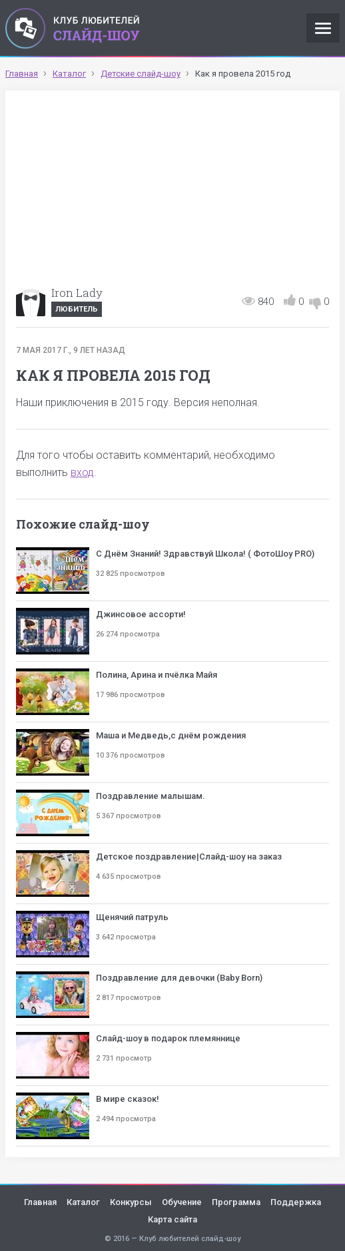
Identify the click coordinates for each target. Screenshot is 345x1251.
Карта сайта (172, 1219)
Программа (236, 1202)
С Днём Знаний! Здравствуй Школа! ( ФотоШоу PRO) (205, 554)
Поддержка (295, 1202)
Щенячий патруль (132, 917)
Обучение (182, 1202)
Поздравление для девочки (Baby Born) (179, 978)
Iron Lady (77, 292)
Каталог (83, 1202)
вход (82, 472)
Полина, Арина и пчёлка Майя (156, 675)
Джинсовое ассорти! (141, 614)
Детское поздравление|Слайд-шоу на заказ (189, 857)
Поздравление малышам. (150, 796)
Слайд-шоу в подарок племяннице (168, 1038)
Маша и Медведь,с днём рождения (171, 735)
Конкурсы (131, 1202)
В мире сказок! (127, 1099)
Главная (40, 1202)
